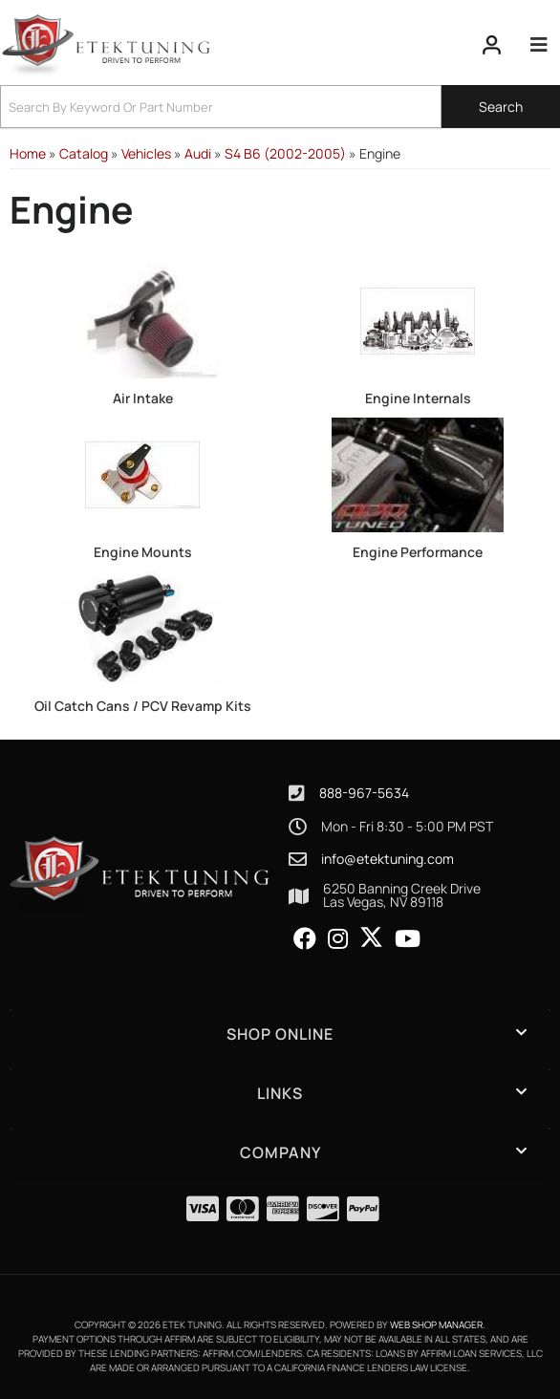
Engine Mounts (143, 552)
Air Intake (143, 398)
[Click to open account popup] (492, 45)
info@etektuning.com (387, 859)
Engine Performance (418, 552)
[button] (280, 106)
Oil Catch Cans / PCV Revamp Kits (142, 706)
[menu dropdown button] (538, 45)
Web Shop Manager (436, 1324)
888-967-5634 (364, 793)
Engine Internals (418, 398)
